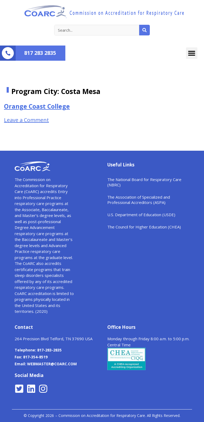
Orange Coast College (37, 106)
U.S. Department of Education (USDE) (141, 214)
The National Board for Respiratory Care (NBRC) (144, 182)
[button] (192, 53)
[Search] (144, 30)
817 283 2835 (40, 52)
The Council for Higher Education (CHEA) (144, 227)
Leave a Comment (26, 120)
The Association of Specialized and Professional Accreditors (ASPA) (138, 199)
